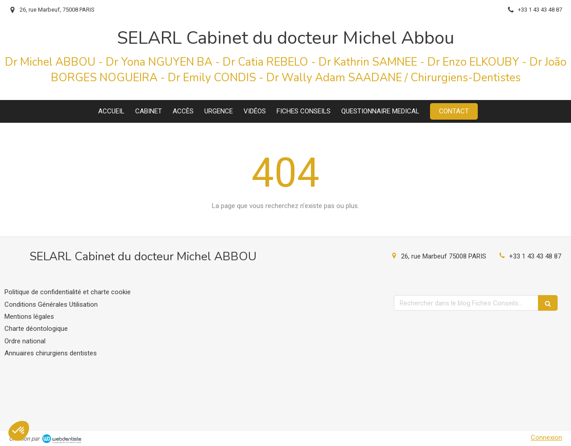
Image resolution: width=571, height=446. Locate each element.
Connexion (546, 437)
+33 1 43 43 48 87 (535, 256)
